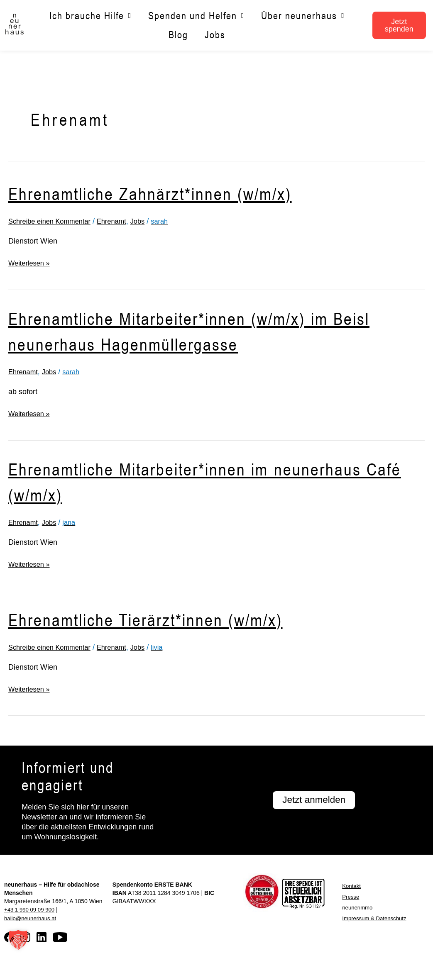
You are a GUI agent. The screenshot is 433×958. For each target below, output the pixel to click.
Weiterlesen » (31, 262)
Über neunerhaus (303, 16)
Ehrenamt (121, 221)
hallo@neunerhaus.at (31, 917)
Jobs (215, 34)
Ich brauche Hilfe (90, 16)
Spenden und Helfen (196, 16)
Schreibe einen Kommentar (53, 221)
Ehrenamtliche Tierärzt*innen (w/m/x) (165, 618)
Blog (178, 34)
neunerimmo (358, 907)
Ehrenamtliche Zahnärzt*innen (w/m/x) (170, 192)
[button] (18, 939)
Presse (351, 896)
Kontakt (352, 885)
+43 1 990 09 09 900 (31, 909)
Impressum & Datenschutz (376, 917)
